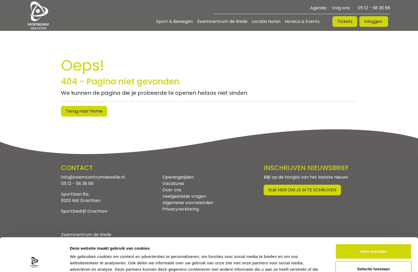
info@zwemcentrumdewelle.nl (93, 177)
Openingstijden (178, 177)
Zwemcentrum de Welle (222, 21)
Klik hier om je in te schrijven (302, 190)
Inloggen (373, 21)
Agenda (318, 8)
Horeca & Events (302, 21)
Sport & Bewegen (174, 21)
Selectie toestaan (373, 237)
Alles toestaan (373, 219)
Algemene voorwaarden (187, 203)
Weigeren (373, 254)
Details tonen (288, 261)
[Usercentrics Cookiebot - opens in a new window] (34, 262)
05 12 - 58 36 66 (374, 8)
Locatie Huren (266, 21)
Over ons (171, 190)
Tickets (344, 21)
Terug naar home (84, 111)
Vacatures (173, 183)
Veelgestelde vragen (184, 196)
